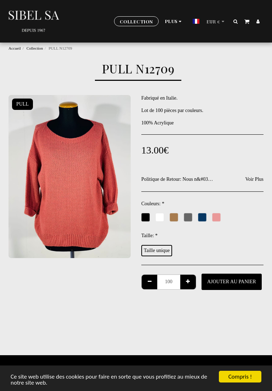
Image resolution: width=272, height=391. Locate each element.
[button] (236, 21)
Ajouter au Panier (231, 281)
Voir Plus (254, 179)
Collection (35, 48)
